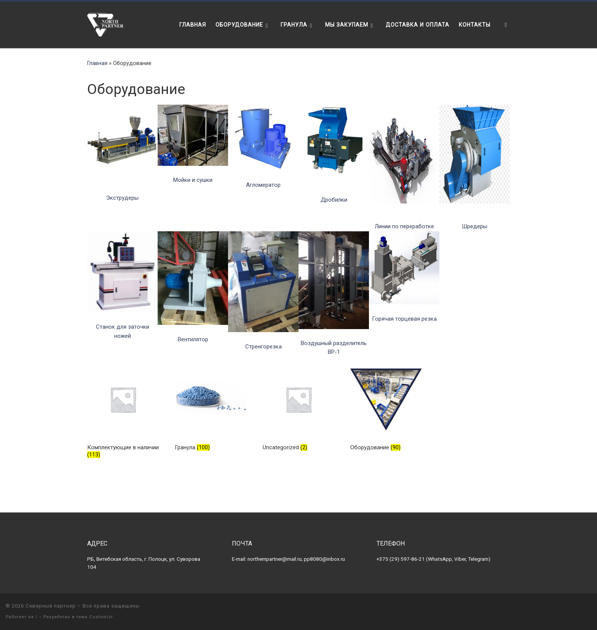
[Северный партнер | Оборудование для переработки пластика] (105, 24)
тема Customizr (94, 616)
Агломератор (263, 184)
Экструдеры (122, 197)
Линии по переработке (404, 226)
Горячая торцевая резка (404, 318)
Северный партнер (51, 606)
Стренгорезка (263, 346)
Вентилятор (193, 339)
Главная (97, 63)
